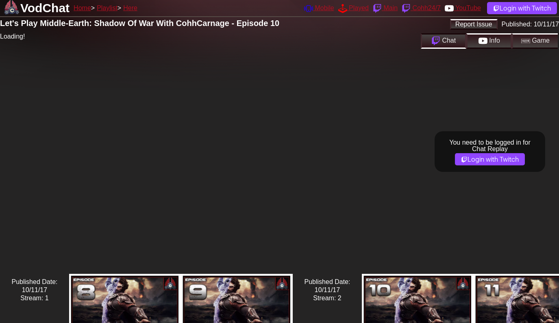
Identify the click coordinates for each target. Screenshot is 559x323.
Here (130, 7)
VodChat (45, 8)
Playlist (107, 7)
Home (82, 7)
